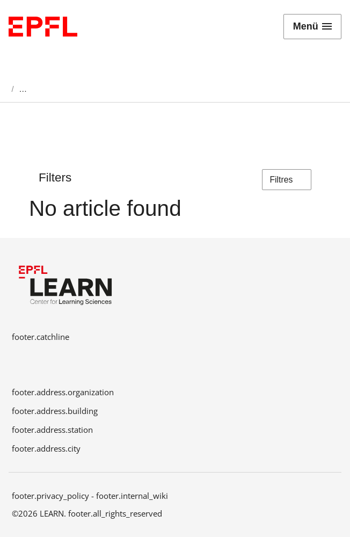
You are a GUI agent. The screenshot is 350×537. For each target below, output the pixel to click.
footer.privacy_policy (50, 495)
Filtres (287, 180)
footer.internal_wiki (132, 495)
